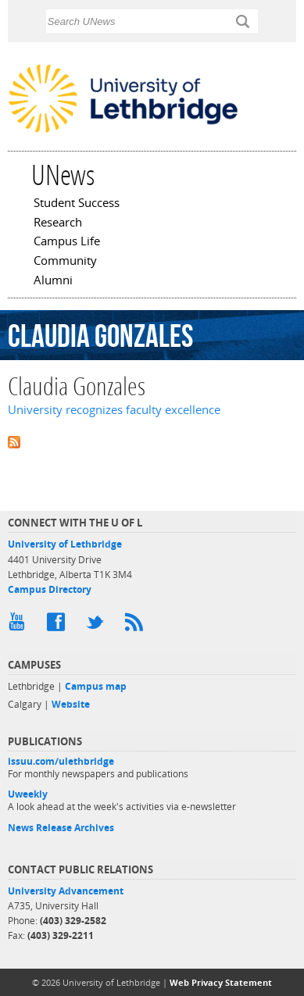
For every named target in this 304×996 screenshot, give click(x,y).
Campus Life (67, 242)
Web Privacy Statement (221, 982)
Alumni (53, 281)
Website (71, 704)
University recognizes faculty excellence (114, 410)
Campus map (96, 686)
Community (65, 262)
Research (58, 223)
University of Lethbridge (65, 544)
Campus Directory (49, 589)
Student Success (77, 204)
